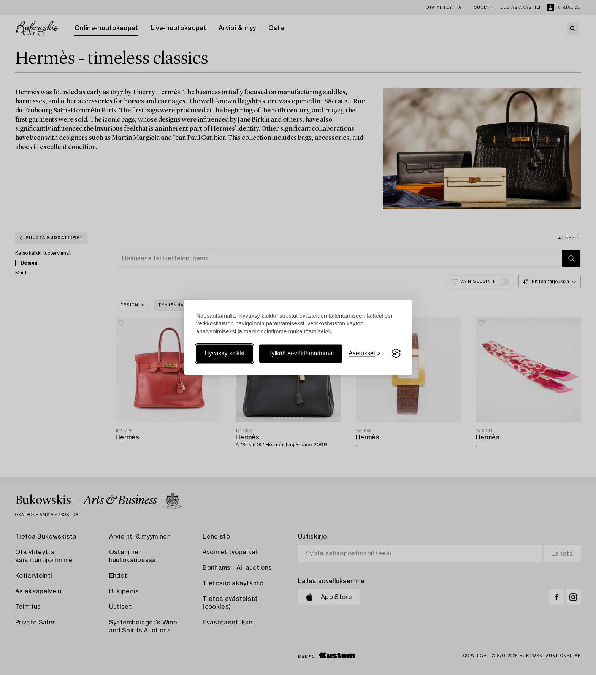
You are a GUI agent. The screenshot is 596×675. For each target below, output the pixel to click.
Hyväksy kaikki (224, 353)
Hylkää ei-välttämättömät (300, 353)
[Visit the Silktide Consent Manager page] (396, 353)
